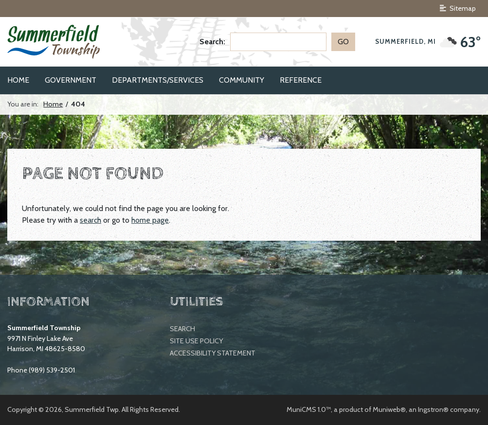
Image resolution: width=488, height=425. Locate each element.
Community (241, 80)
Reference (301, 80)
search (90, 220)
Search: (212, 41)
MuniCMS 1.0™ (309, 409)
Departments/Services (157, 80)
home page (150, 220)
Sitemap (458, 8)
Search (182, 328)
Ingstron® (433, 409)
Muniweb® (389, 409)
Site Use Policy (196, 340)
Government (70, 80)
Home (53, 104)
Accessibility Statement (212, 353)
